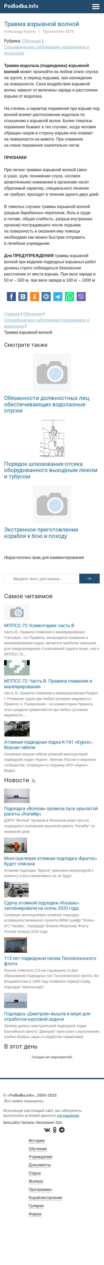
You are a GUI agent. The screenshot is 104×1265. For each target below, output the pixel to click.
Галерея (36, 1205)
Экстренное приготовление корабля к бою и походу (41, 532)
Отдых (35, 1173)
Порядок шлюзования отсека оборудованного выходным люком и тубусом (50, 470)
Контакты (28, 1122)
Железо (36, 1181)
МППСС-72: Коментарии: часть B (39, 625)
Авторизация (45, 1122)
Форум (35, 1214)
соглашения (68, 1115)
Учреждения (40, 1156)
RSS (59, 1122)
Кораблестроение (45, 1197)
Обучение (38, 1148)
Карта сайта (11, 1122)
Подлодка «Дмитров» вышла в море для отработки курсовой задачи (47, 1016)
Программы (40, 1189)
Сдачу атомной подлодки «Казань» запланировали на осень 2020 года (41, 905)
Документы (40, 1165)
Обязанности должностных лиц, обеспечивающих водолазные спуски (47, 404)
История (37, 1140)
